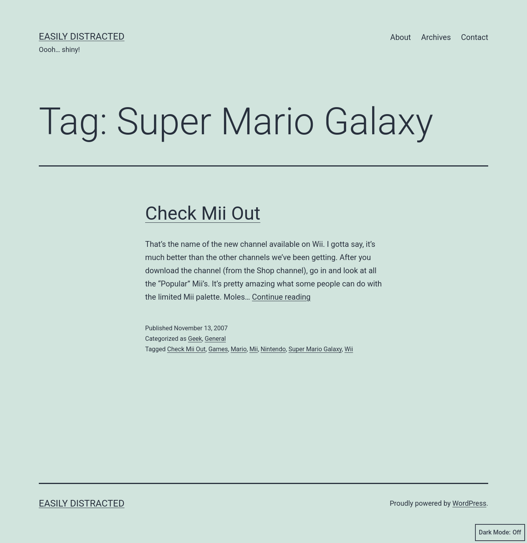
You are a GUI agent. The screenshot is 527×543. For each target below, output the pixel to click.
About (400, 37)
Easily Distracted (82, 36)
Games (218, 349)
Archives (436, 37)
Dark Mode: (500, 532)
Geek (195, 338)
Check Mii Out (202, 213)
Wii (349, 349)
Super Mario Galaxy (315, 349)
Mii (254, 349)
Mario (238, 349)
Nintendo (273, 349)
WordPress (469, 503)
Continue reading (281, 297)
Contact (474, 37)
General (215, 338)
